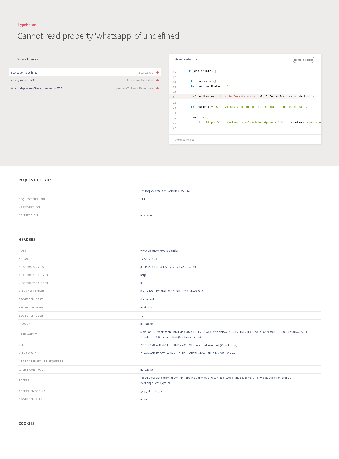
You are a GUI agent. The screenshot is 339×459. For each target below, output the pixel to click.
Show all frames (27, 59)
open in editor (303, 60)
